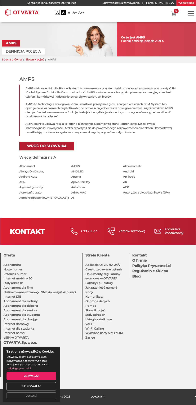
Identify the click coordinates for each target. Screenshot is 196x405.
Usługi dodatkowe (98, 319)
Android (128, 171)
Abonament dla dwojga (20, 319)
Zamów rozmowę (132, 231)
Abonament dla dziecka (20, 306)
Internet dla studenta (18, 328)
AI (72, 197)
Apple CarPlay (80, 182)
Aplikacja (129, 176)
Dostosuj (31, 395)
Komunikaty (94, 296)
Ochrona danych (97, 301)
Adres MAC (78, 192)
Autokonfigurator (31, 192)
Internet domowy (16, 324)
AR (125, 182)
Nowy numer (12, 269)
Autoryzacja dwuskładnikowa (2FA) (146, 192)
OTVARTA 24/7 (160, 3)
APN (22, 182)
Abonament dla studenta (21, 315)
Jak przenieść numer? (101, 287)
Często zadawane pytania (103, 269)
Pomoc (90, 306)
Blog (136, 276)
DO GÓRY (98, 396)
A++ (81, 13)
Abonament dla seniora (20, 310)
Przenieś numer (14, 274)
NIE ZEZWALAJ (31, 386)
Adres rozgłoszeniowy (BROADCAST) (44, 197)
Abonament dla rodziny (20, 301)
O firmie (139, 260)
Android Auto (28, 176)
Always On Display (31, 171)
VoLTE (89, 324)
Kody (89, 292)
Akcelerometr (132, 166)
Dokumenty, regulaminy (102, 274)
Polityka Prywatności (151, 266)
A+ (75, 13)
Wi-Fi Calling (94, 328)
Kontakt (139, 255)
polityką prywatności (19, 368)
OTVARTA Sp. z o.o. (20, 342)
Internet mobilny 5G (18, 278)
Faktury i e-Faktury (99, 283)
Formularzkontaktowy (174, 231)
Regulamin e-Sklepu (150, 271)
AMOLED (77, 171)
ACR (126, 187)
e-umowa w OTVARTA (101, 278)
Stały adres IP (13, 283)
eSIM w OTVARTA (16, 337)
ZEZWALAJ (31, 375)
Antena (76, 176)
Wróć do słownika (46, 146)
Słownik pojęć (95, 310)
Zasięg (90, 337)
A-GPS (75, 166)
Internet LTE (12, 296)
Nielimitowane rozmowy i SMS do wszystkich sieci (39, 292)
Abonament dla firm (18, 287)
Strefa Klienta (97, 255)
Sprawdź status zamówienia (121, 3)
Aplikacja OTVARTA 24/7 (102, 265)
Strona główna (12, 59)
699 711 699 (68, 3)
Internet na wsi (14, 333)
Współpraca (186, 3)
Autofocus (78, 187)
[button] (173, 13)
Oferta (9, 255)
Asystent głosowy (31, 187)
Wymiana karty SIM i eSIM (104, 333)
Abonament (27, 166)
